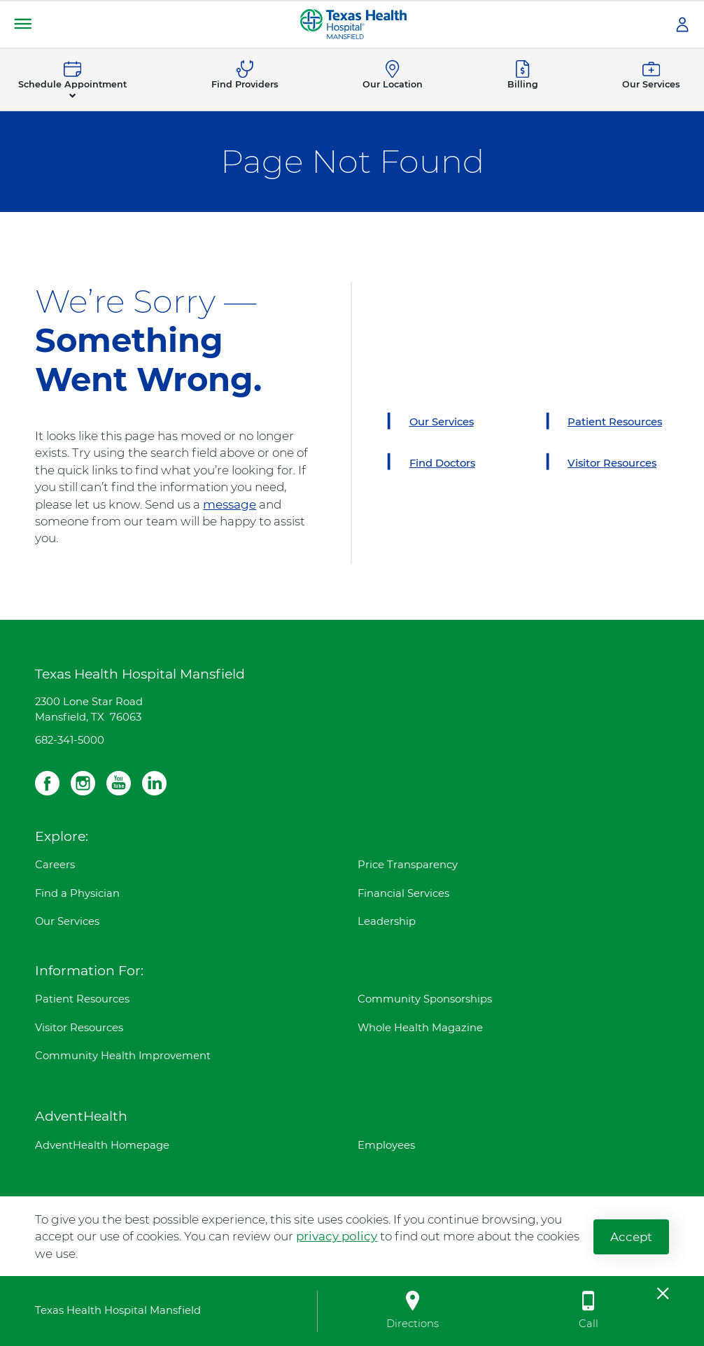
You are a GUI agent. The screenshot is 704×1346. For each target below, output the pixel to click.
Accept (631, 1236)
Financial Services (403, 893)
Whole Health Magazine (420, 1027)
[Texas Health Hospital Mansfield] (353, 23)
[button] (23, 24)
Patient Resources (82, 999)
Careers (55, 864)
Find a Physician (77, 893)
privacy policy (336, 1236)
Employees (386, 1145)
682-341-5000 (69, 740)
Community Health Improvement (123, 1055)
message (229, 504)
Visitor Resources (79, 1027)
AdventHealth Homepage (102, 1145)
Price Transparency (408, 864)
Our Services (67, 921)
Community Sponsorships (425, 999)
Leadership (387, 921)
